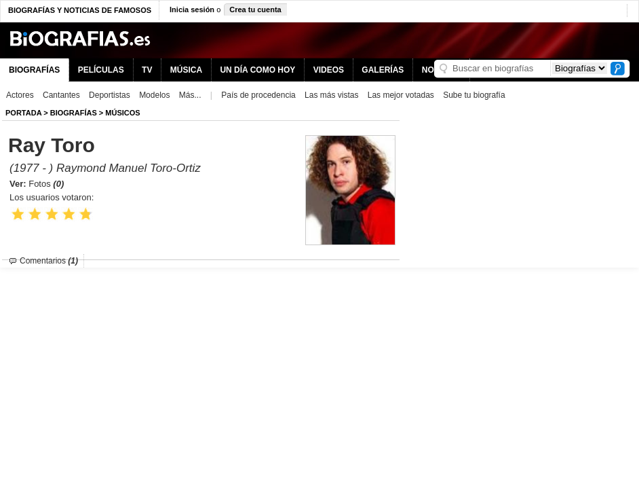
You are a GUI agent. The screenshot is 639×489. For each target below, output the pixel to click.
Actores (20, 95)
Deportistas (109, 95)
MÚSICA (186, 70)
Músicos (122, 113)
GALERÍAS (383, 70)
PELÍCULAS (101, 70)
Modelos (154, 95)
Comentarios (49, 261)
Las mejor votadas (401, 95)
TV (147, 70)
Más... (190, 95)
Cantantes (61, 95)
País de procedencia (258, 95)
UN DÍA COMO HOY (257, 70)
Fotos (46, 184)
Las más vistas (331, 95)
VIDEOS (328, 70)
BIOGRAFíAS (73, 113)
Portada (23, 113)
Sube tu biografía (474, 95)
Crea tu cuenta (255, 9)
